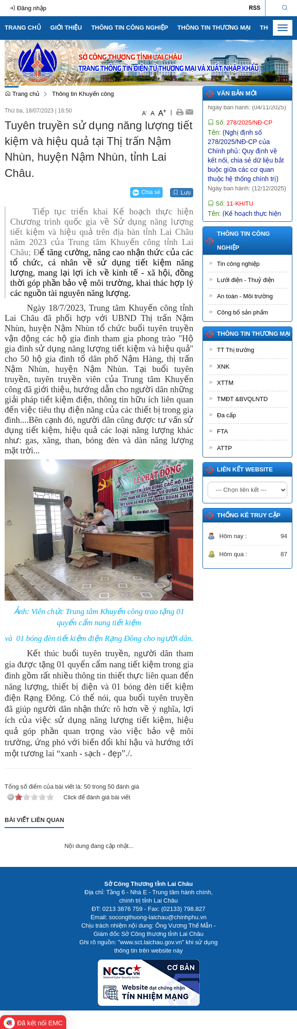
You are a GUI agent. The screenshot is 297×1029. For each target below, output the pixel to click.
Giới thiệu (66, 27)
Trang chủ (23, 27)
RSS (254, 8)
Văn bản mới (237, 93)
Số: (240, 131)
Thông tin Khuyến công (83, 93)
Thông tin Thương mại (214, 27)
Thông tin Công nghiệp (129, 27)
